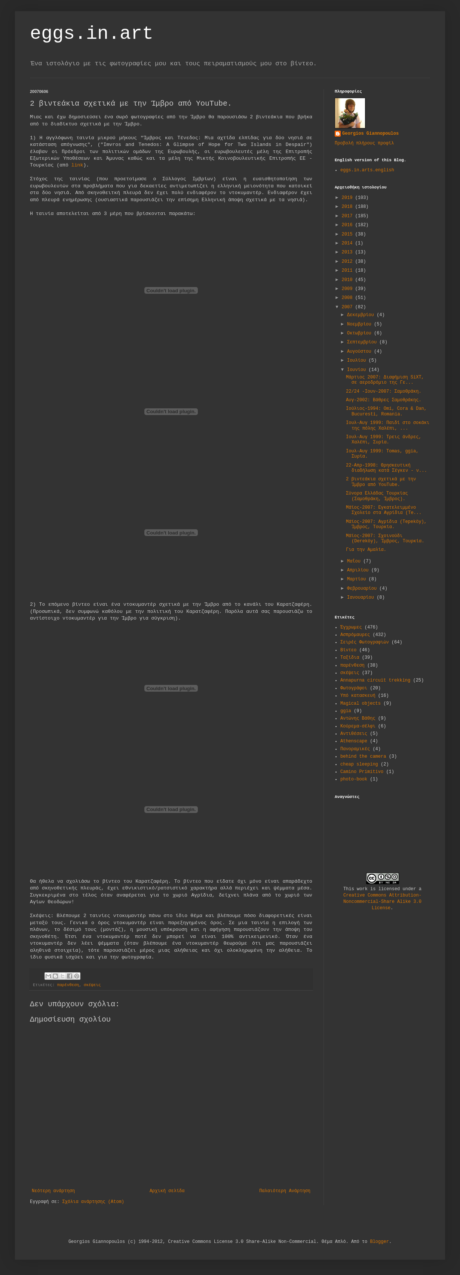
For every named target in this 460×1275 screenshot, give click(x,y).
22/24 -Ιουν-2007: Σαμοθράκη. (383, 391)
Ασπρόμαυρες (355, 635)
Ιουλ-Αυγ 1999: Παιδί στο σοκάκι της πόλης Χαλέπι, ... (387, 425)
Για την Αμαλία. (366, 549)
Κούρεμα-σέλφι (357, 726)
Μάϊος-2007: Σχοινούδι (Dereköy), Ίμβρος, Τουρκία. (385, 538)
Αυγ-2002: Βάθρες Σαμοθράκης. (383, 400)
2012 (348, 261)
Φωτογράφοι (353, 688)
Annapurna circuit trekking (375, 680)
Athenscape (353, 741)
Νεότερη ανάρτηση (53, 1191)
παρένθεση (68, 985)
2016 (348, 225)
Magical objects (360, 703)
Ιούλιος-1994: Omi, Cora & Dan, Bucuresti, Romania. (386, 411)
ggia (345, 711)
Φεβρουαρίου (363, 588)
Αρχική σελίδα (167, 1191)
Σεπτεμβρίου (363, 342)
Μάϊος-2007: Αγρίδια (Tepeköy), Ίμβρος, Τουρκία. (386, 524)
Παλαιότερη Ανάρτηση (284, 1191)
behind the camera (363, 756)
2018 (348, 206)
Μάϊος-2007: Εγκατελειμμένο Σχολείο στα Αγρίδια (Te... (383, 510)
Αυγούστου (360, 351)
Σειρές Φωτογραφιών (364, 642)
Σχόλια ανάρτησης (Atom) (93, 1201)
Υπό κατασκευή (357, 695)
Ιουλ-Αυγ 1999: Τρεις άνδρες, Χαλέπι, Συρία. (383, 439)
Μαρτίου (358, 579)
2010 (348, 280)
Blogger (379, 1241)
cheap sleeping (359, 764)
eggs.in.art (91, 33)
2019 (348, 197)
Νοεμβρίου (360, 324)
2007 (348, 307)
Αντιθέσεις (353, 733)
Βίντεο (348, 650)
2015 (348, 234)
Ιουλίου (358, 360)
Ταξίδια (349, 657)
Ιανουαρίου (362, 597)
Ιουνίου (358, 369)
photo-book (353, 779)
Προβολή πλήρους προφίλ (364, 143)
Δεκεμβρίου (362, 315)
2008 (348, 297)
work (362, 889)
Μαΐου (355, 561)
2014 (348, 243)
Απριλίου (359, 570)
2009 (348, 289)
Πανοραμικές (355, 749)
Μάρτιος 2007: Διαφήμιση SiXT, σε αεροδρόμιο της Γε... (385, 380)
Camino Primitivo (361, 771)
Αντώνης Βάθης (357, 718)
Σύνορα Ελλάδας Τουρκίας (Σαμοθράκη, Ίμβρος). (377, 496)
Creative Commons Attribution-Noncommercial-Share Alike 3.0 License (382, 902)
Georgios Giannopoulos (370, 133)
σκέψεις (92, 985)
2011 (348, 270)
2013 (348, 252)
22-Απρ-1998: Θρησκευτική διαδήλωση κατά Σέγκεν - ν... (386, 468)
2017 (348, 216)
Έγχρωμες (351, 627)
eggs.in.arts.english (367, 170)
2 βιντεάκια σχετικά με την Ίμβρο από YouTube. (381, 482)
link (77, 165)
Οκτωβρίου (360, 333)
